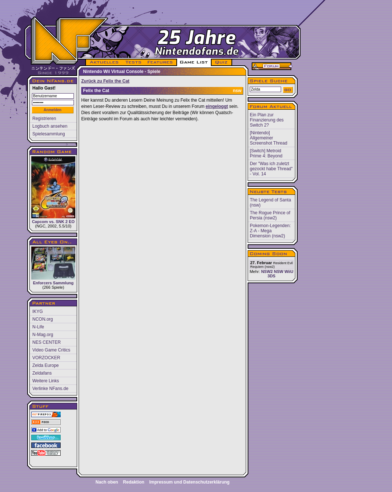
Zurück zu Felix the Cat (105, 81)
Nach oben (107, 482)
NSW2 (267, 271)
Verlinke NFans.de (50, 388)
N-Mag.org (42, 334)
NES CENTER (46, 342)
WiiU (288, 271)
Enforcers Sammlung (53, 266)
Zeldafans (42, 373)
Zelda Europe (45, 365)
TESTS (133, 62)
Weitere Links (45, 380)
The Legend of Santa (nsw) (270, 202)
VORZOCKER (46, 357)
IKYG (37, 311)
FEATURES (160, 62)
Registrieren (44, 118)
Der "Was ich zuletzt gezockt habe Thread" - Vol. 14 (271, 168)
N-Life (38, 326)
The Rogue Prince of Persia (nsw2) (270, 215)
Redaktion (133, 482)
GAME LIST (194, 62)
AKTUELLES (104, 62)
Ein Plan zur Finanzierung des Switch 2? (267, 120)
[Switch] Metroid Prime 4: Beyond (266, 153)
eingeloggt (217, 106)
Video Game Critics (51, 350)
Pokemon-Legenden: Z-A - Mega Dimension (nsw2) (270, 230)
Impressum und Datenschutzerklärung (189, 482)
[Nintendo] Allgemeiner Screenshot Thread (268, 138)
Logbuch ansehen (49, 126)
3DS (271, 276)
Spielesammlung (48, 133)
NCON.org (42, 319)
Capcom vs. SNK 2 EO (53, 190)
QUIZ (222, 62)
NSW (278, 271)
